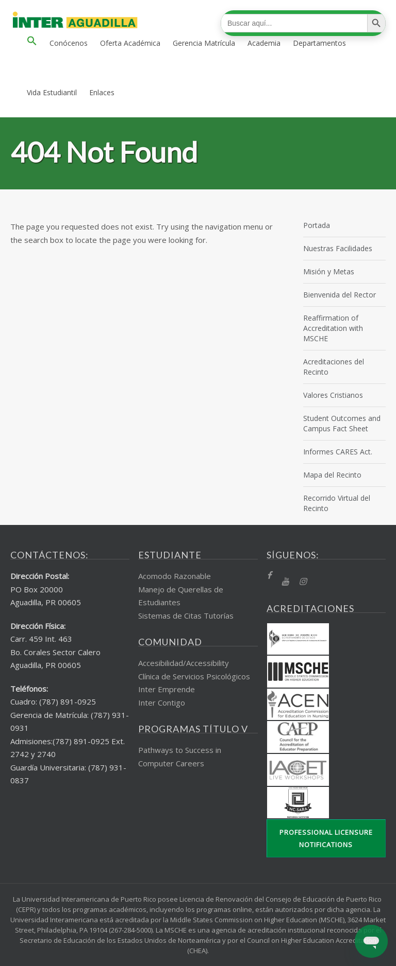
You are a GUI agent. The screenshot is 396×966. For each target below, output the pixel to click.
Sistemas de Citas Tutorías (186, 615)
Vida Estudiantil (52, 92)
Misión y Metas (328, 271)
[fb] (269, 576)
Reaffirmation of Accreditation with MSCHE (333, 328)
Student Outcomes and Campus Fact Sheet (342, 423)
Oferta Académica (130, 43)
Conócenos (69, 43)
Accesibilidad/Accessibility (183, 663)
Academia (264, 43)
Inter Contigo (161, 702)
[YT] (285, 582)
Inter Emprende (166, 689)
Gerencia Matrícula (204, 43)
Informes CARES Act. (337, 451)
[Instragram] (302, 582)
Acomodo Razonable (174, 576)
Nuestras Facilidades (337, 248)
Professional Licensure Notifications (326, 838)
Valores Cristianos (333, 395)
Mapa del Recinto (332, 475)
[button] (32, 43)
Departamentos (319, 43)
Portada (316, 225)
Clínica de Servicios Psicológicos (194, 676)
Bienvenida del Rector (339, 295)
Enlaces (101, 92)
